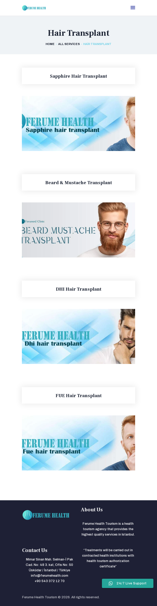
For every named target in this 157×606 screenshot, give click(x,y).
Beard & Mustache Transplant (78, 183)
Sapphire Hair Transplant (78, 76)
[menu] (132, 8)
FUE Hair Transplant (79, 396)
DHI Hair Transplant (78, 289)
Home (50, 44)
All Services (69, 44)
